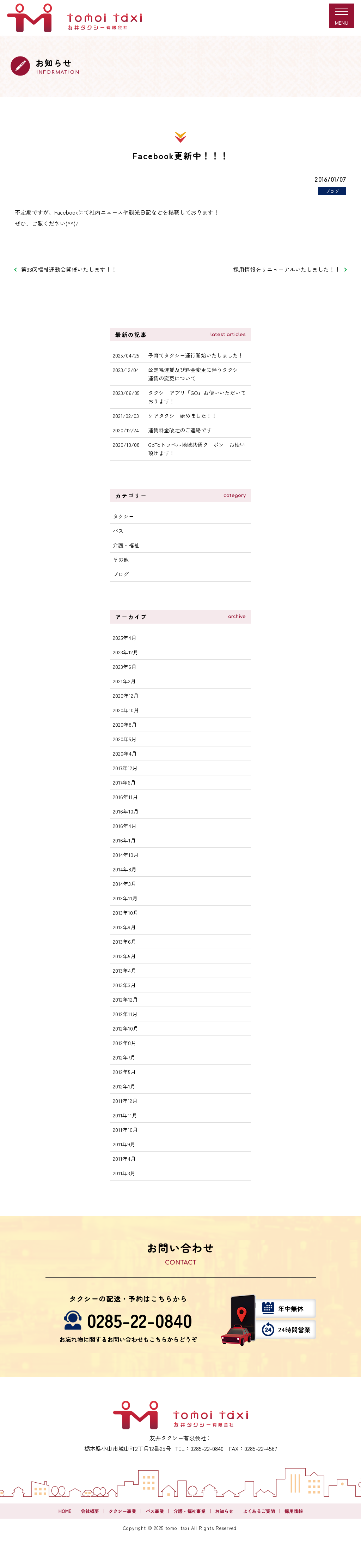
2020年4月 (125, 753)
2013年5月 (124, 956)
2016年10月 (126, 811)
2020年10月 (126, 710)
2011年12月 (125, 1100)
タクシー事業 (122, 1511)
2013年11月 (125, 898)
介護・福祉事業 (189, 1511)
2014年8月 (124, 869)
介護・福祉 (126, 545)
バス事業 (155, 1511)
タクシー (123, 516)
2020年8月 (125, 724)
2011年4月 (124, 1158)
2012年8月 (124, 1042)
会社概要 (90, 1511)
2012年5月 (124, 1071)
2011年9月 (124, 1144)
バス (118, 530)
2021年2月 (124, 681)
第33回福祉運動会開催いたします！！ (69, 269)
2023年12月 (125, 652)
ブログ (121, 574)
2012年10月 (125, 1028)
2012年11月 (125, 1013)
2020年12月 (126, 695)
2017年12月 (125, 768)
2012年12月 (125, 999)
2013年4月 (124, 970)
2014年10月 (126, 854)
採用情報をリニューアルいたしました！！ (286, 269)
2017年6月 (124, 782)
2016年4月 (124, 825)
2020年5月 (124, 739)
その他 (121, 559)
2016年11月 (125, 796)
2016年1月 (124, 840)
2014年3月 (124, 883)
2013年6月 (124, 941)
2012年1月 (124, 1086)
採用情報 (293, 1511)
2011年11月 (125, 1115)
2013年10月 (125, 912)
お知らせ (224, 1511)
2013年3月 (124, 985)
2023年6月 (124, 666)
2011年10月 (125, 1129)
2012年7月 (124, 1057)
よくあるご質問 (259, 1511)
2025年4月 (124, 637)
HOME (65, 1511)
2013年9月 (124, 927)
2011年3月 (124, 1173)
